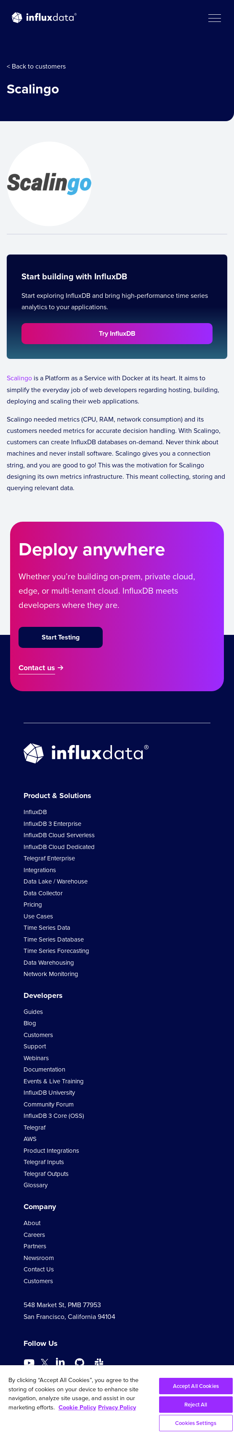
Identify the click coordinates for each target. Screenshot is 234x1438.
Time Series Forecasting (56, 950)
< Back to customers (36, 66)
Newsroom (39, 1258)
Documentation (44, 1069)
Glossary (36, 1185)
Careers (34, 1234)
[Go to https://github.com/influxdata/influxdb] (79, 1363)
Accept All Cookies (196, 1386)
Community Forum (49, 1104)
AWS (30, 1139)
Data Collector (43, 893)
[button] (214, 18)
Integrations (40, 870)
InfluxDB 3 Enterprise (52, 823)
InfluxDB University (49, 1092)
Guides (33, 1011)
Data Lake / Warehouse (56, 881)
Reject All (195, 1405)
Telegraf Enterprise (49, 858)
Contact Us (39, 1269)
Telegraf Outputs (46, 1173)
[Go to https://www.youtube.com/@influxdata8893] (30, 1363)
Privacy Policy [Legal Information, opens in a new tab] (117, 1407)
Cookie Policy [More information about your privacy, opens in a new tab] (77, 1407)
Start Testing (61, 637)
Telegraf (34, 1127)
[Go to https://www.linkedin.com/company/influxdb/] (60, 1362)
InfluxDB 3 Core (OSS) (54, 1115)
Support (35, 1046)
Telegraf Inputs (44, 1162)
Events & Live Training (54, 1081)
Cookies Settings (195, 1423)
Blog (30, 1023)
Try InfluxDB (117, 333)
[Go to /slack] (98, 1363)
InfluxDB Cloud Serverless (59, 835)
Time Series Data (47, 927)
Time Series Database (54, 939)
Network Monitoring (51, 974)
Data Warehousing (49, 962)
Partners (35, 1246)
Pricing (33, 904)
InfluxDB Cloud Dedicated (59, 847)
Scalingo (19, 378)
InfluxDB (35, 812)
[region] (117, 1401)
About (32, 1223)
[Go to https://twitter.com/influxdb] (44, 1364)
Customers (38, 1035)
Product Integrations (51, 1150)
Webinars (36, 1058)
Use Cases (38, 916)
